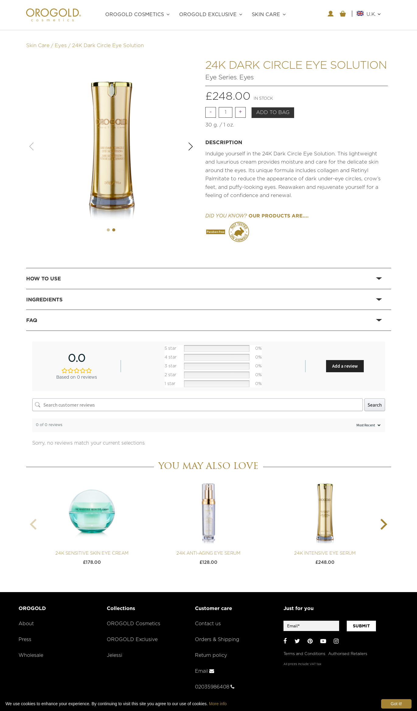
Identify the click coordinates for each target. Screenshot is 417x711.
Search (375, 400)
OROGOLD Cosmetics (134, 14)
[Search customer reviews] (197, 399)
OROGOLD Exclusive (208, 14)
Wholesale (31, 650)
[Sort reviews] (367, 420)
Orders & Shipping (218, 634)
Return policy (211, 650)
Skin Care (38, 40)
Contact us (208, 618)
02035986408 (215, 681)
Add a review (345, 361)
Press (25, 634)
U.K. (374, 14)
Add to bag (273, 107)
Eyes (61, 40)
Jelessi (115, 650)
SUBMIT (361, 621)
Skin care (266, 14)
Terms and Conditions (304, 648)
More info (218, 703)
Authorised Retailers (347, 648)
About (26, 618)
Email (205, 666)
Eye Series (221, 72)
